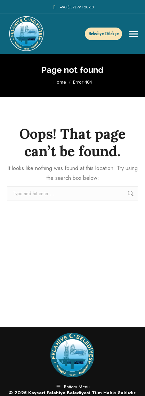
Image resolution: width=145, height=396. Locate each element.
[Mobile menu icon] (133, 34)
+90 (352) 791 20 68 (72, 7)
